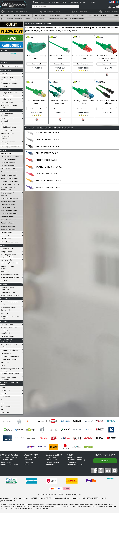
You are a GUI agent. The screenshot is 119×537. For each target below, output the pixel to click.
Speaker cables (6, 99)
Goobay (3, 400)
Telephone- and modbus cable (10, 317)
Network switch (6, 239)
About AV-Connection (9, 457)
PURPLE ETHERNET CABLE (48, 183)
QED (2, 409)
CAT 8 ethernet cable (8, 169)
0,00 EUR (111, 7)
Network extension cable (9, 178)
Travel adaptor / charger (9, 263)
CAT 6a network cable (8, 163)
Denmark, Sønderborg (76, 460)
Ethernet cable (6, 153)
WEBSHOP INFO (31, 455)
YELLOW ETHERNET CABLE (48, 176)
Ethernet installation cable (10, 184)
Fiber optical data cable (9, 181)
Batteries (4, 281)
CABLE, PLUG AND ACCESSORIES (6, 341)
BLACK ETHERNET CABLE (47, 142)
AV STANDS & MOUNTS (98, 15)
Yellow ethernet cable (8, 229)
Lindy (2, 403)
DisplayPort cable (7, 77)
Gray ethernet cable (8, 207)
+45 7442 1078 (92, 498)
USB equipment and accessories (8, 143)
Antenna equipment (8, 292)
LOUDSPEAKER (40, 15)
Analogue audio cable (9, 93)
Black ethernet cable (8, 201)
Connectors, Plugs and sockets (9, 346)
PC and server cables (8, 307)
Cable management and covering (10, 370)
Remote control (6, 353)
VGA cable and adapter (9, 83)
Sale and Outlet (51, 460)
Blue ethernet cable (8, 204)
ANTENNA (3, 284)
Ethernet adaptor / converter (7, 194)
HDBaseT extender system (10, 242)
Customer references (9, 460)
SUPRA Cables (5, 391)
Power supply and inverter (10, 275)
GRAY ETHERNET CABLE (47, 135)
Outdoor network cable (9, 172)
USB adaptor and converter (7, 137)
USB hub (4, 124)
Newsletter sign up (105, 455)
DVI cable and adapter (9, 80)
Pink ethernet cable (7, 217)
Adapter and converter (9, 359)
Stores (64, 2)
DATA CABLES (5, 299)
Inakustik (4, 394)
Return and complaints (9, 464)
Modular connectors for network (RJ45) (9, 189)
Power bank (5, 271)
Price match (29, 462)
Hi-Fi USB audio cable (8, 127)
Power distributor (6, 260)
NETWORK (4, 150)
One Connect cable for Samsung (9, 329)
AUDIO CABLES (5, 90)
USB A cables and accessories (7, 115)
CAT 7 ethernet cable (8, 166)
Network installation (7, 233)
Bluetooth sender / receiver (10, 374)
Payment (28, 460)
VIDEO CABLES (5, 71)
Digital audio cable (7, 96)
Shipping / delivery (32, 457)
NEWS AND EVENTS (53, 455)
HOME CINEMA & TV (22, 15)
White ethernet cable (8, 226)
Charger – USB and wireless (7, 267)
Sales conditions (7, 462)
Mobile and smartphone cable (9, 303)
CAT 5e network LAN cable (10, 156)
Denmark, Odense (75, 457)
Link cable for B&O (7, 325)
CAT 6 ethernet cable (8, 159)
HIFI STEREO (5, 15)
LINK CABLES (4, 322)
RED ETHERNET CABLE (46, 155)
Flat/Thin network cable (9, 175)
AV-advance (5, 397)
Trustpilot (12, 54)
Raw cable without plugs (9, 350)
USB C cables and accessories (7, 120)
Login (93, 2)
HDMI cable (4, 74)
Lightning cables (6, 130)
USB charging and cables (10, 147)
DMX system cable (7, 336)
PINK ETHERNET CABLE (46, 169)
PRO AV (115, 15)
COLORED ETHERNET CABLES (60, 123)
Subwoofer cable (7, 102)
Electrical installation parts (10, 278)
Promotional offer (52, 462)
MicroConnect (6, 406)
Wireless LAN (5, 236)
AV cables (4, 86)
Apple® (3, 387)
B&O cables (5, 412)
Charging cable (6, 252)
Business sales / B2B (76, 464)
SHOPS (70, 455)
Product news (51, 457)
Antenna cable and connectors (7, 288)
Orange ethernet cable (9, 214)
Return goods (45, 2)
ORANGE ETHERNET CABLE (49, 162)
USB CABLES (4, 111)
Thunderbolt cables (7, 133)
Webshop (72, 462)
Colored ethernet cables (9, 198)
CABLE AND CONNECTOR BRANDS (9, 383)
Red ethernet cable (7, 223)
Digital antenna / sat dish (10, 296)
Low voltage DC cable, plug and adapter (8, 256)
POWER (3, 245)
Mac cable (4, 313)
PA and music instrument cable (9, 106)
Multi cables (5, 362)
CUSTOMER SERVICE (9, 455)
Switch (3, 365)
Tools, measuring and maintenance (8, 378)
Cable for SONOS (6, 333)
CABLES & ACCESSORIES (74, 15)
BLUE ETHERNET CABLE (47, 148)
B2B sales (83, 2)
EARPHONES (55, 15)
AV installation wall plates (10, 356)
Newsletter (50, 464)
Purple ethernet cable (8, 220)
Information (73, 2)
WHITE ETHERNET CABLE (47, 128)
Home (36, 2)
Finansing (55, 2)
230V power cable (7, 249)
